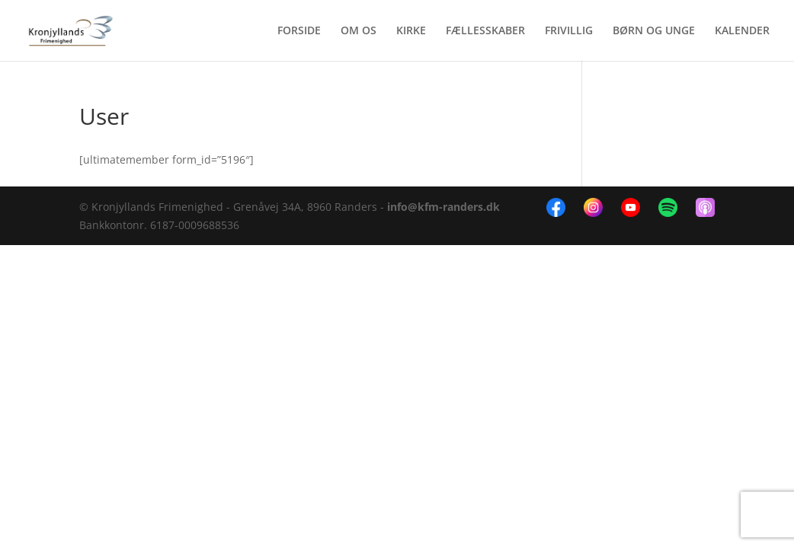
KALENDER (742, 31)
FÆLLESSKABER (485, 31)
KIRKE (411, 31)
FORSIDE (299, 31)
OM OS (358, 31)
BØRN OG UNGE (654, 31)
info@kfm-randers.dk (443, 206)
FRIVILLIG (569, 31)
